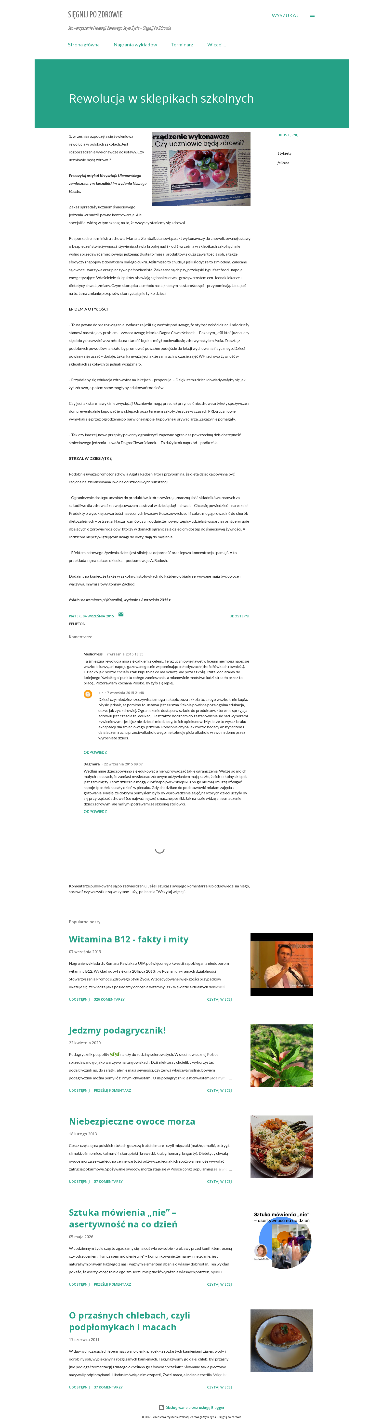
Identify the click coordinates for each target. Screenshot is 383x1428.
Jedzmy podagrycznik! (117, 1030)
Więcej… (216, 44)
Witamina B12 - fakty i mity (128, 939)
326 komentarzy (109, 999)
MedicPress (93, 654)
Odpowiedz (95, 752)
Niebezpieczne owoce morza (132, 1121)
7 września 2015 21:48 (125, 692)
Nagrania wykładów (135, 44)
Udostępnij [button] (287, 135)
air (100, 692)
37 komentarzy (108, 1387)
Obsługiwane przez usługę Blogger (191, 1407)
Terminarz (182, 44)
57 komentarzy (108, 1181)
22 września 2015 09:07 (123, 764)
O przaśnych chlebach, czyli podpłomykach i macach (129, 1321)
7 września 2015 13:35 (124, 654)
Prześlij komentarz (112, 1090)
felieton (283, 163)
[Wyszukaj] (285, 15)
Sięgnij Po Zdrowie (95, 15)
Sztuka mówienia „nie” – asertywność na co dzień (123, 1218)
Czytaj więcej (219, 999)
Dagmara (92, 764)
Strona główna (84, 44)
